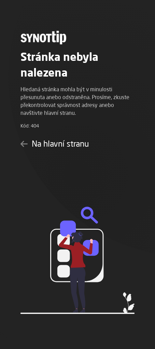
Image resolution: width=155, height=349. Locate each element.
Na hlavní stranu (54, 143)
